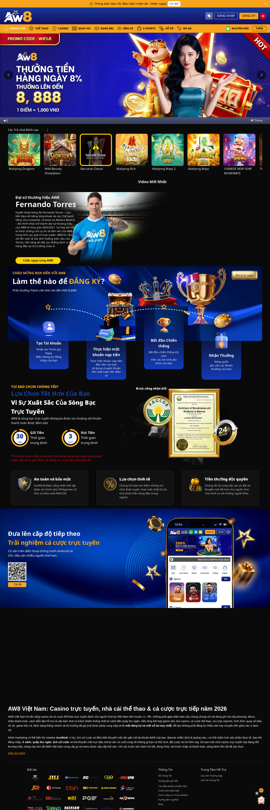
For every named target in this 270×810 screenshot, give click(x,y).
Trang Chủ (14, 28)
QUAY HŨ (81, 28)
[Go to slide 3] (137, 112)
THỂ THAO (38, 28)
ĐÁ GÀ (184, 28)
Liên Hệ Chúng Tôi (210, 780)
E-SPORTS (146, 28)
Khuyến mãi (237, 28)
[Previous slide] (8, 75)
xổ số (166, 28)
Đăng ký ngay (244, 275)
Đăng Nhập (226, 16)
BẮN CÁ (125, 28)
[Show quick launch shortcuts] (260, 762)
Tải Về (17, 585)
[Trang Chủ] (18, 15)
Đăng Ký (248, 16)
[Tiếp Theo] (47, 129)
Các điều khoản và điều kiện (172, 786)
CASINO (60, 28)
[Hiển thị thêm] (16, 753)
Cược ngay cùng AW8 (38, 260)
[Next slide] (261, 75)
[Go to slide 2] (133, 112)
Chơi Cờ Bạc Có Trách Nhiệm (173, 795)
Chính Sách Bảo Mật (168, 790)
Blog (160, 804)
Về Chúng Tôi (165, 775)
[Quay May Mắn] (260, 771)
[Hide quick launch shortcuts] (256, 765)
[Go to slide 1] (129, 112)
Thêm (259, 28)
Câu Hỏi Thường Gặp (211, 775)
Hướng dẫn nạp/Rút (168, 799)
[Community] (209, 16)
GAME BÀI (103, 28)
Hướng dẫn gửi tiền (168, 781)
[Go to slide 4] (141, 112)
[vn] (263, 16)
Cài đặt (174, 3)
